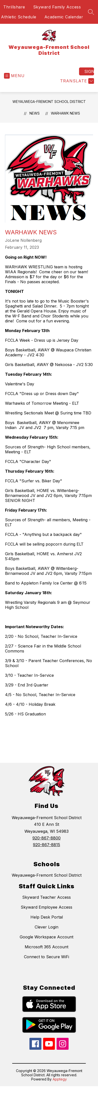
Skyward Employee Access (46, 907)
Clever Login (46, 926)
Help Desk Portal (46, 917)
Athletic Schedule (18, 16)
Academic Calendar (63, 16)
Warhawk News (65, 113)
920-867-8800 (46, 837)
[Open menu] (14, 76)
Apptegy (60, 1079)
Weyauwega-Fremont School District (49, 101)
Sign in (89, 71)
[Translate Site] (76, 81)
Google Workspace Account (46, 936)
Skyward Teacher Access (46, 897)
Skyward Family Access (57, 6)
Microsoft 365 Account (46, 946)
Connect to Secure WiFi (46, 956)
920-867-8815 (46, 844)
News (34, 113)
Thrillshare (14, 6)
